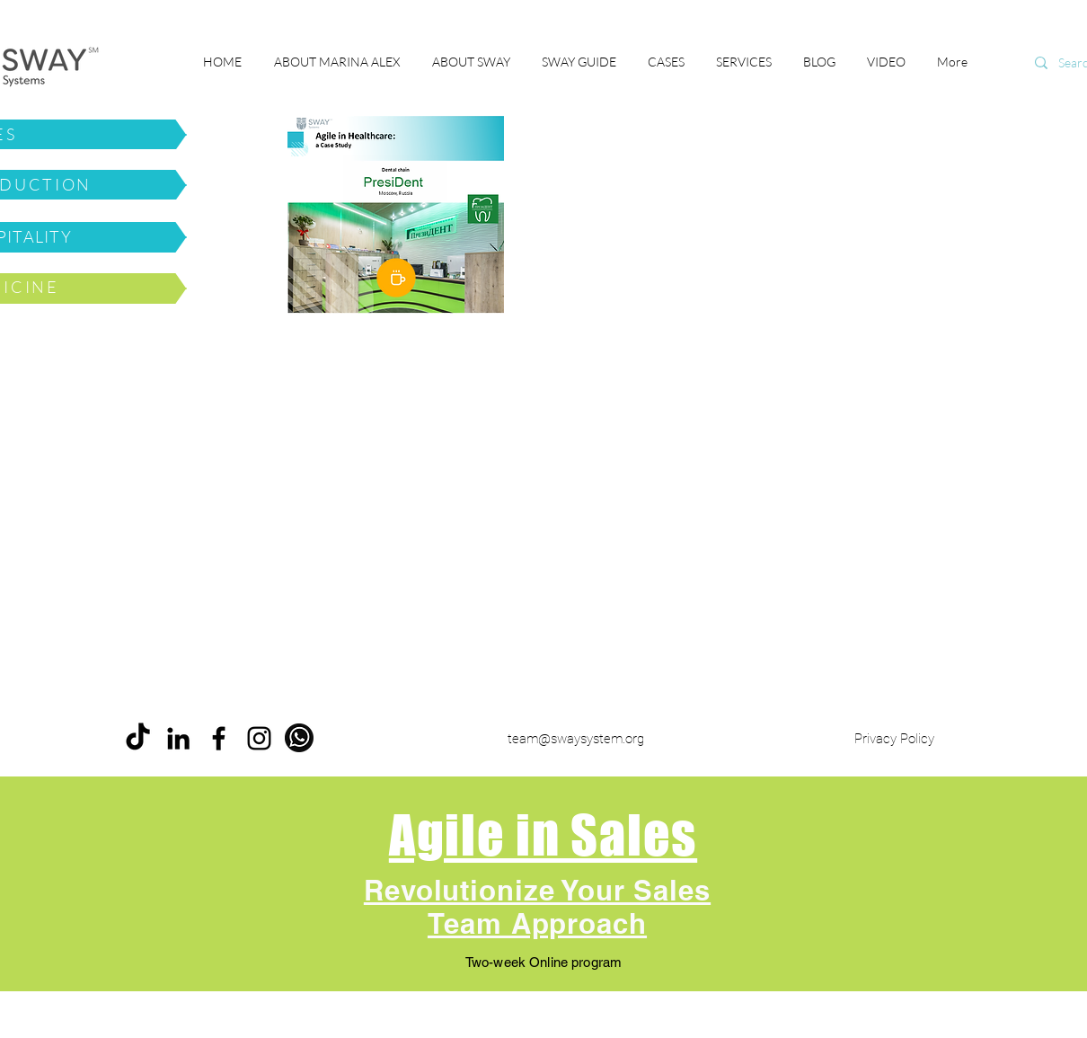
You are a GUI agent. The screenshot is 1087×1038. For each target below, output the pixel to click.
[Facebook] (218, 738)
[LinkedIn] (178, 738)
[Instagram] (259, 738)
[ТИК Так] (138, 738)
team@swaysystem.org (576, 739)
